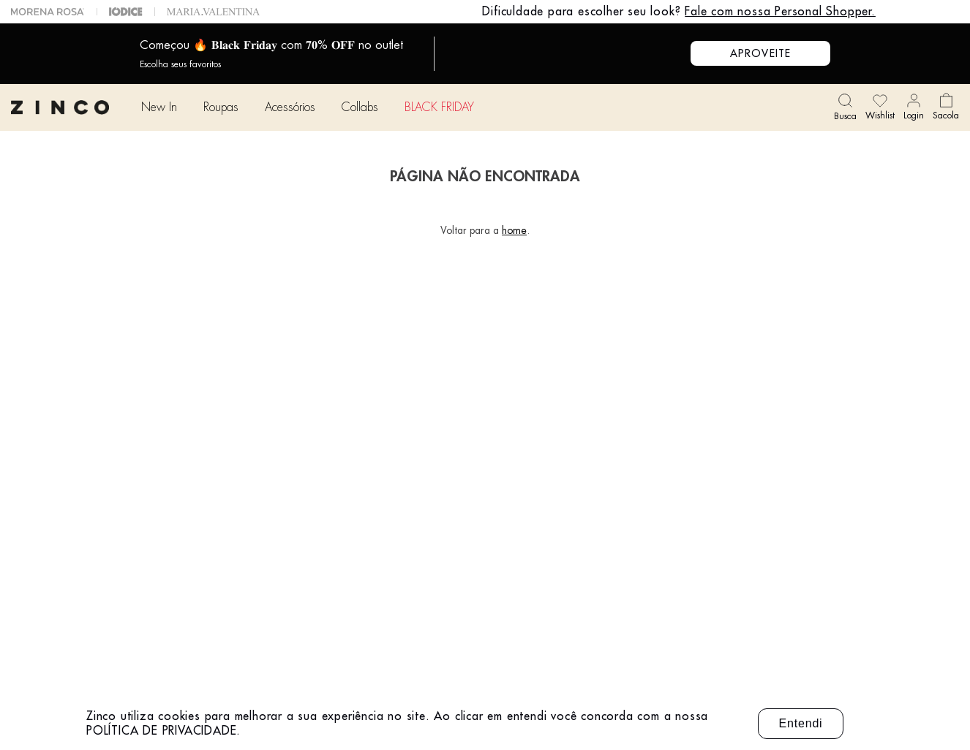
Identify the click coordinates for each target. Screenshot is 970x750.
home (514, 230)
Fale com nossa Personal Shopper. (780, 12)
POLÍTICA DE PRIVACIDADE (161, 731)
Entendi (801, 723)
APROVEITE (760, 53)
